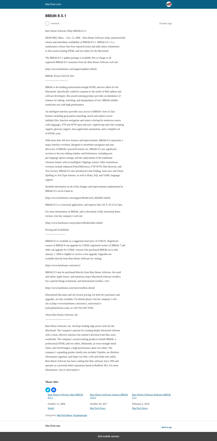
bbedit (51, 408)
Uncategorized (80, 415)
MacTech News (98, 408)
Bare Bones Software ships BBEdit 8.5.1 (65, 396)
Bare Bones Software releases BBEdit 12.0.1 (109, 396)
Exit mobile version (108, 436)
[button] (47, 389)
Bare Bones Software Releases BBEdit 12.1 (151, 396)
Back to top (167, 427)
